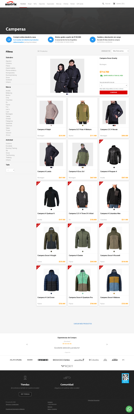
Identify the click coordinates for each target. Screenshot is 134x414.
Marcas (58, 4)
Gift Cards (80, 4)
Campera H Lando (44, 171)
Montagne (9, 114)
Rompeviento (10, 73)
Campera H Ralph (44, 129)
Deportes (42, 4)
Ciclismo (9, 63)
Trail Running (10, 155)
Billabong (9, 93)
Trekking (8, 157)
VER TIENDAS (25, 394)
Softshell (9, 80)
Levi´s (8, 109)
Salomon (9, 126)
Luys (7, 112)
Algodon (9, 61)
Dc (7, 102)
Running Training (11, 148)
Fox (7, 107)
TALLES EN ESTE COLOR (107, 82)
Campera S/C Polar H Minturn (80, 129)
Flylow (8, 105)
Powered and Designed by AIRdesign (15, 409)
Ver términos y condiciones (104, 42)
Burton (8, 95)
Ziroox (8, 135)
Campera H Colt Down (45, 297)
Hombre (23, 4)
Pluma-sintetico (11, 70)
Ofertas (65, 4)
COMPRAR (113, 92)
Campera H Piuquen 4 (108, 171)
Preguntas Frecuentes (93, 400)
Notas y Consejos (52, 409)
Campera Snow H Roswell (110, 255)
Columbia (9, 100)
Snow (8, 77)
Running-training (11, 75)
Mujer (30, 4)
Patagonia (9, 121)
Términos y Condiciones (12, 404)
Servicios (50, 407)
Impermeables (10, 68)
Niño (35, 4)
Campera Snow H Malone (110, 297)
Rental (72, 4)
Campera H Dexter (76, 255)
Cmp (7, 98)
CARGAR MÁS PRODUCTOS (83, 324)
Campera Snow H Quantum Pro (81, 297)
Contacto (50, 402)
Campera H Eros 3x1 (77, 171)
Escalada (9, 146)
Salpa (8, 128)
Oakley (8, 116)
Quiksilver (9, 123)
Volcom (8, 133)
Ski (7, 150)
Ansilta (8, 91)
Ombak (8, 119)
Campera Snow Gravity (108, 58)
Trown (8, 130)
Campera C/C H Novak (108, 129)
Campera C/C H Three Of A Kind (81, 213)
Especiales (50, 4)
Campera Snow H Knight (46, 255)
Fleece (8, 66)
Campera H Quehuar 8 (45, 213)
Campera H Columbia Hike (110, 213)
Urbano (8, 82)
